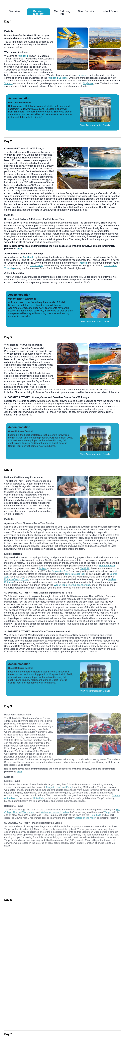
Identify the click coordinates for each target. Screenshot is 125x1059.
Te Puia (42, 570)
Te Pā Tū (84, 570)
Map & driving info (62, 12)
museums (83, 75)
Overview (14, 11)
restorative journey (75, 576)
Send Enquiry (86, 11)
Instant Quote (110, 11)
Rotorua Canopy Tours (16, 582)
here (19, 248)
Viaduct (8, 83)
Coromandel (36, 265)
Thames (82, 262)
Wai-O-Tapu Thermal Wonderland (72, 587)
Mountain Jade (107, 568)
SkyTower (88, 83)
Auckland (23, 55)
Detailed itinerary (38, 12)
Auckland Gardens (58, 77)
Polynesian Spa (60, 573)
